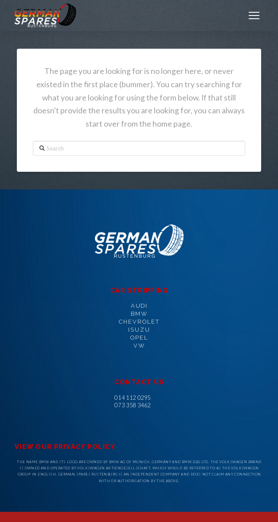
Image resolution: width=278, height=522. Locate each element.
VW (139, 345)
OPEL (139, 337)
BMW (139, 313)
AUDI (139, 305)
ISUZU (139, 329)
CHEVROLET (139, 321)
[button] (254, 15)
